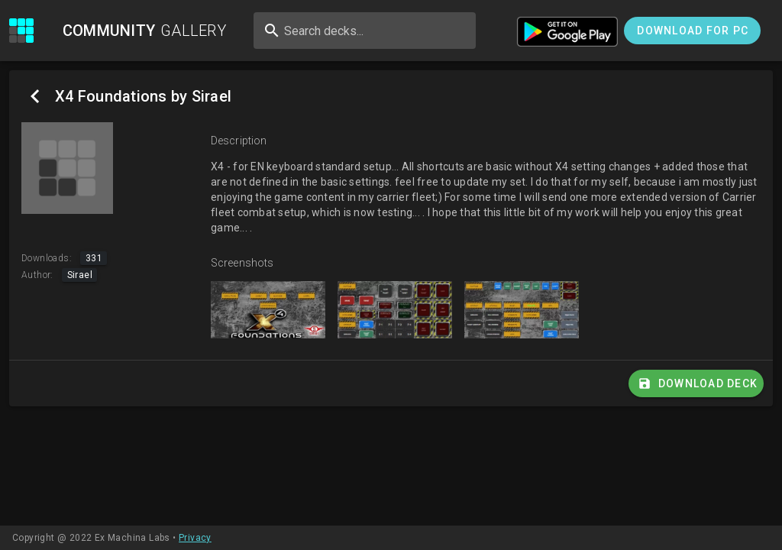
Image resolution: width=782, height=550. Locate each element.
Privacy (195, 537)
